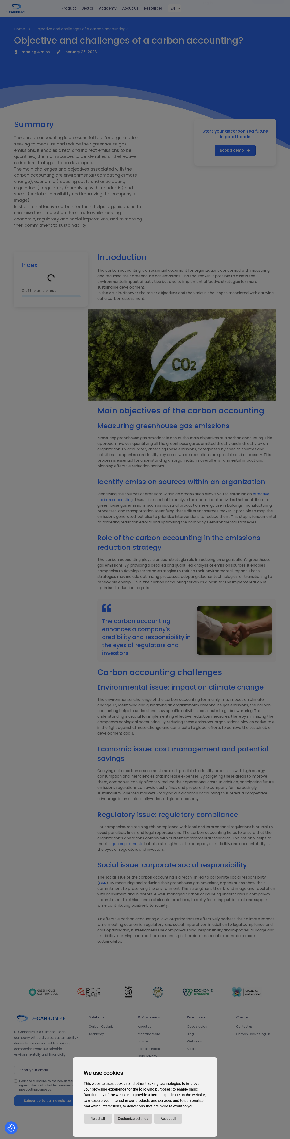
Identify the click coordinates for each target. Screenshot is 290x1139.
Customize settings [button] (133, 1119)
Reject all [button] (98, 1119)
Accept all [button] (168, 1119)
